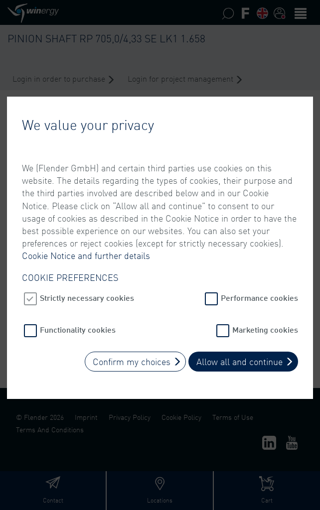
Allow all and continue (239, 356)
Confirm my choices (131, 356)
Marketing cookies (265, 324)
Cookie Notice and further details (86, 250)
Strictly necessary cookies (87, 292)
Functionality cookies (78, 324)
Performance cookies (259, 292)
